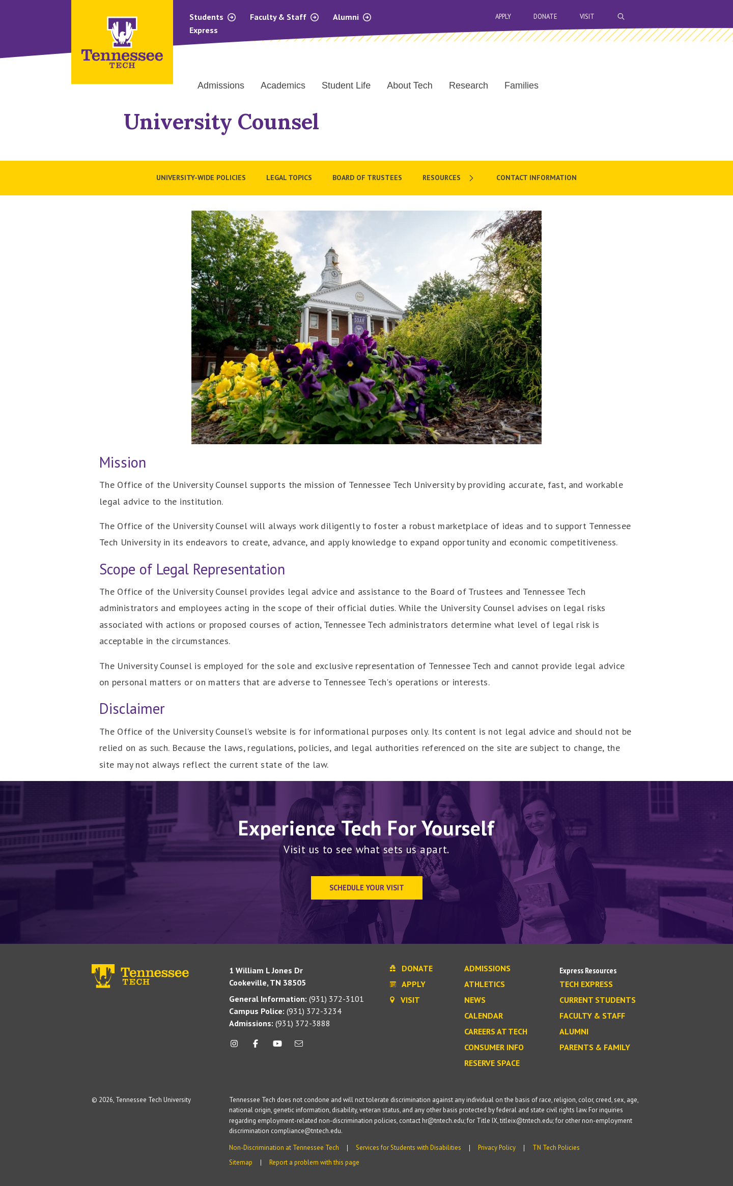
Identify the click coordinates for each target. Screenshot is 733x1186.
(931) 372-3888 (279, 1023)
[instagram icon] (237, 1047)
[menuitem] (449, 178)
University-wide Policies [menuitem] (201, 177)
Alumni (352, 17)
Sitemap (240, 1162)
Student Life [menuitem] (346, 85)
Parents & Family (594, 1047)
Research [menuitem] (468, 85)
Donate (545, 16)
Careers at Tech (495, 1031)
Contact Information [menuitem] (536, 177)
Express (203, 30)
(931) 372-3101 (296, 999)
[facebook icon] (255, 1047)
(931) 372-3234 (285, 1011)
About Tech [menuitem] (410, 85)
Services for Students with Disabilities (408, 1147)
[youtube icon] (277, 1047)
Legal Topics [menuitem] (289, 177)
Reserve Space (492, 1063)
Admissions (487, 968)
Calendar (483, 1016)
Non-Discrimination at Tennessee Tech (284, 1147)
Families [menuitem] (521, 85)
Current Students (597, 1000)
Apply (503, 16)
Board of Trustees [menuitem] (367, 177)
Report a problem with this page (314, 1162)
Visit (587, 16)
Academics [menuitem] (283, 85)
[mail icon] (298, 1047)
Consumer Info (494, 1047)
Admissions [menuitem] (221, 85)
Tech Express (586, 984)
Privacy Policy (497, 1147)
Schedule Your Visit (366, 887)
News (475, 1000)
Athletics (484, 984)
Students (213, 17)
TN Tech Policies (556, 1147)
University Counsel (221, 121)
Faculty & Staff (285, 17)
